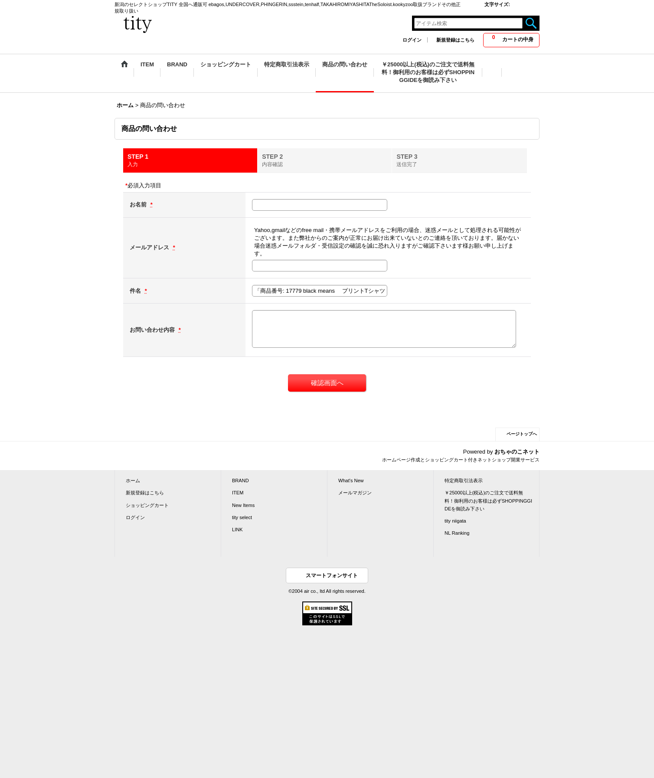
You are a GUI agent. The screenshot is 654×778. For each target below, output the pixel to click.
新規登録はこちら (455, 39)
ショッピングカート (147, 505)
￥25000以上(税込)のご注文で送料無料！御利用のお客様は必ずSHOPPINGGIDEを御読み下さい (488, 500)
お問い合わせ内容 (153, 330)
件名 (136, 291)
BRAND (240, 480)
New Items (243, 505)
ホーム (133, 480)
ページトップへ (522, 433)
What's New (351, 480)
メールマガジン (355, 492)
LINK (237, 529)
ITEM (237, 492)
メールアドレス (150, 247)
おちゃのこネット (517, 451)
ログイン (412, 39)
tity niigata (455, 520)
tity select (242, 517)
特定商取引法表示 (464, 480)
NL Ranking (457, 533)
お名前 (139, 204)
